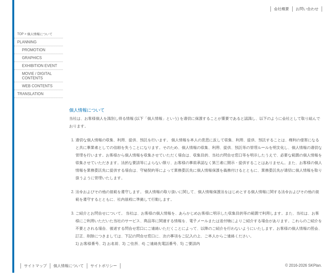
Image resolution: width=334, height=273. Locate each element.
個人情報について (68, 266)
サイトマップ (35, 266)
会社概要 (281, 9)
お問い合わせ (307, 9)
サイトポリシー (103, 266)
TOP (20, 34)
